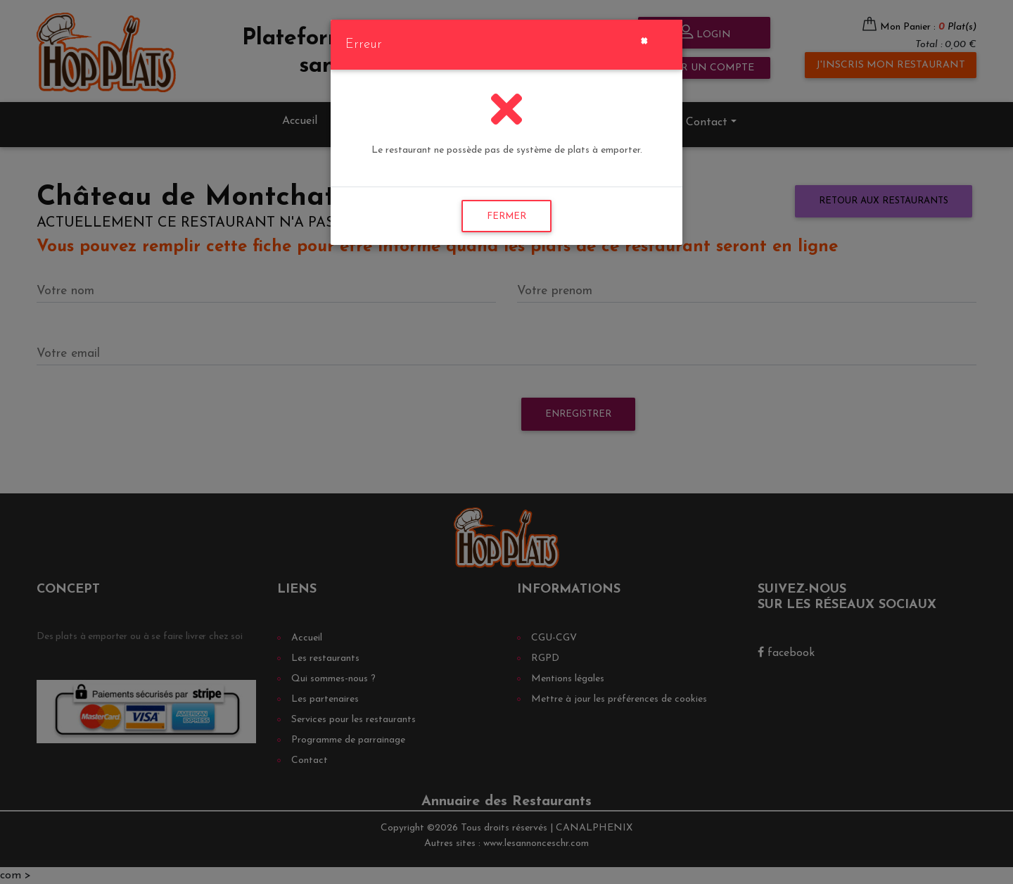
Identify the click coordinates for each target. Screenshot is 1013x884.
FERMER (506, 216)
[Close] (644, 39)
